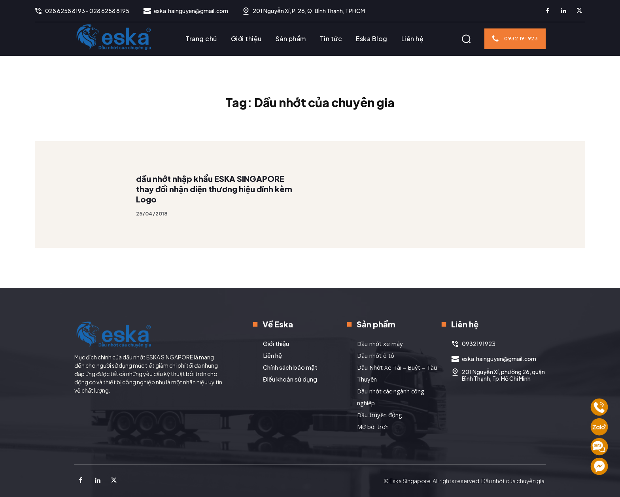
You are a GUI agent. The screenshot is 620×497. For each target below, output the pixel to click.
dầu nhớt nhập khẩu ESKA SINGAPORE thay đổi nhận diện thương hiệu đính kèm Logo (214, 203)
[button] (466, 38)
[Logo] (113, 36)
